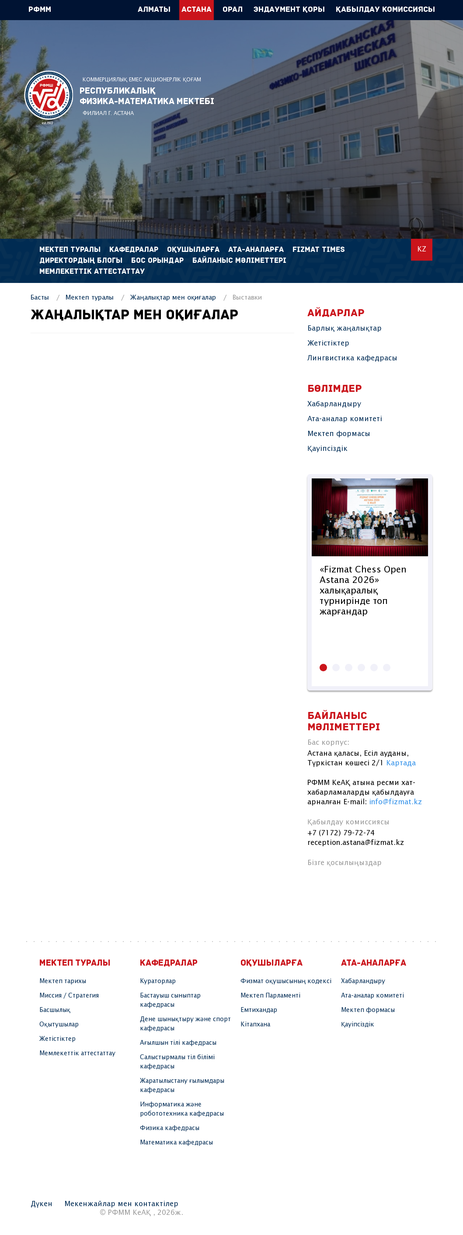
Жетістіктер (328, 343)
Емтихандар (258, 1010)
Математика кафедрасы (176, 1143)
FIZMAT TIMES (318, 250)
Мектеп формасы (338, 434)
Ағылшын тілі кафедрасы (178, 1043)
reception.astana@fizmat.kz (355, 843)
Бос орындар (157, 261)
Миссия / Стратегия (69, 996)
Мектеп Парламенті (270, 996)
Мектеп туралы (90, 297)
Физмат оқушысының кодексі (285, 981)
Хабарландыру (334, 404)
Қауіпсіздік (327, 449)
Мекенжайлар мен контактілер (121, 1204)
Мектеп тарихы (62, 981)
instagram (316, 884)
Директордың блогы (80, 261)
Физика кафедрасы (169, 1128)
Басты (40, 297)
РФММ (48, 97)
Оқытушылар (59, 1025)
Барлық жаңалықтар (344, 328)
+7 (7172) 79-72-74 (341, 833)
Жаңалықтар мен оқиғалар (173, 297)
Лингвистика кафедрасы (352, 358)
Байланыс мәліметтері (239, 261)
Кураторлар (158, 981)
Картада (401, 763)
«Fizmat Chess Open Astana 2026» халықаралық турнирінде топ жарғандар (363, 591)
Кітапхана (255, 1025)
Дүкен (41, 1204)
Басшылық (54, 1010)
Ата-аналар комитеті (344, 419)
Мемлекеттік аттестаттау (92, 272)
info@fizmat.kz (395, 802)
